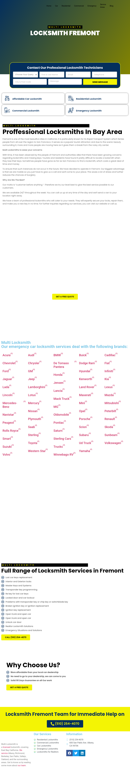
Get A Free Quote (65, 298)
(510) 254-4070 (65, 725)
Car (56, 6)
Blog (111, 6)
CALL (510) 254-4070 (15, 638)
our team (22, 767)
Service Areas (103, 5)
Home (48, 6)
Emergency (92, 6)
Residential (66, 6)
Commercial (79, 6)
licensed (6, 749)
